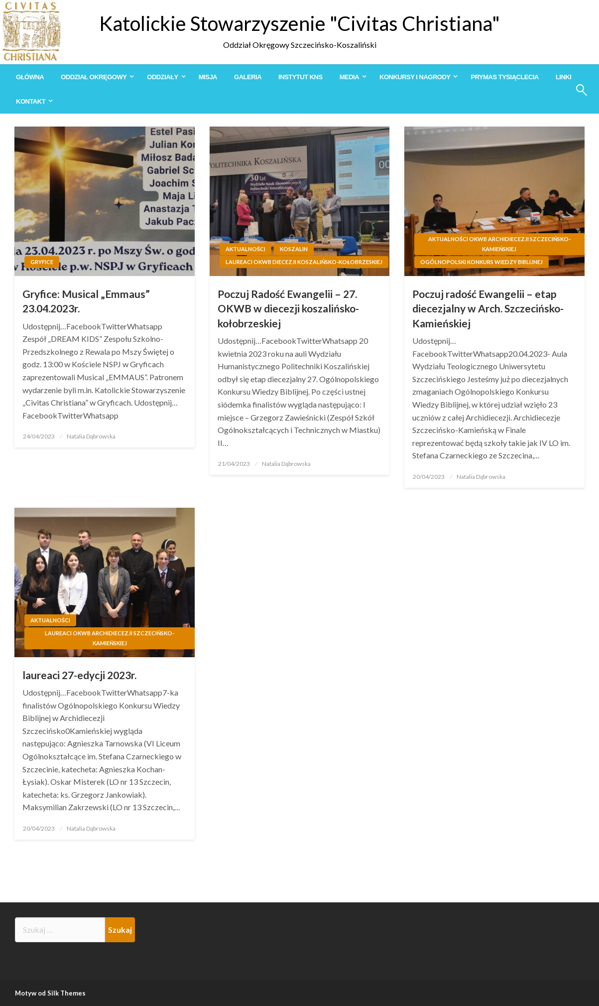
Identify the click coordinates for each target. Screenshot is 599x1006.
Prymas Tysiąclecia (504, 77)
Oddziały (162, 77)
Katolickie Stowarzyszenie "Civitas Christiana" (299, 23)
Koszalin (294, 249)
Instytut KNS (300, 77)
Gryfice (41, 262)
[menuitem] (29, 77)
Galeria (247, 77)
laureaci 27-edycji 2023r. (79, 675)
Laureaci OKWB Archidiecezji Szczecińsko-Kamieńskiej (109, 638)
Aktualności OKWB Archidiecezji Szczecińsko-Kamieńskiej (499, 244)
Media (349, 77)
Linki (563, 77)
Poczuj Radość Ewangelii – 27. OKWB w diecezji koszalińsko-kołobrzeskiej (288, 308)
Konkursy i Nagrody (414, 77)
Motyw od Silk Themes (50, 993)
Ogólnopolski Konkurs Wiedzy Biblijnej (481, 262)
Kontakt (30, 101)
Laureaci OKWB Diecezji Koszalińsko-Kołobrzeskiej (304, 262)
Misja (208, 77)
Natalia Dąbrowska (91, 436)
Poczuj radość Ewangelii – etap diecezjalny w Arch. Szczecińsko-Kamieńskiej (488, 308)
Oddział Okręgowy (93, 77)
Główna (30, 77)
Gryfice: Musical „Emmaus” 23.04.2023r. (86, 300)
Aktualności (245, 249)
